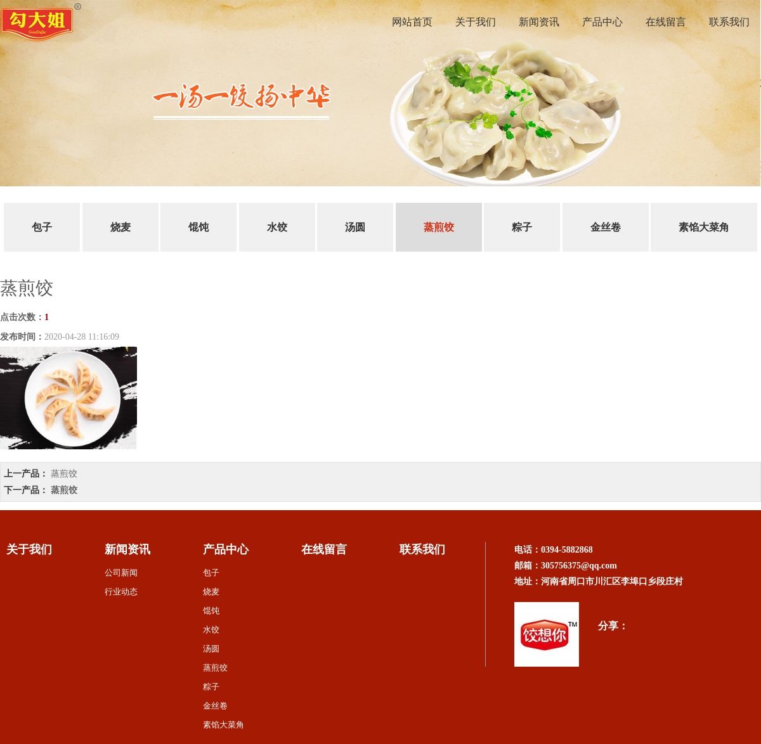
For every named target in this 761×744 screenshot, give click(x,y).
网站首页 (412, 21)
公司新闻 (121, 572)
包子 (42, 227)
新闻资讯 (539, 21)
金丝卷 (605, 227)
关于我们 (475, 21)
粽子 (522, 227)
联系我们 (729, 21)
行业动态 (121, 591)
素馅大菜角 (704, 227)
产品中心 (602, 21)
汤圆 (355, 227)
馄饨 (198, 227)
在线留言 (666, 21)
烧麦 (120, 227)
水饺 (277, 227)
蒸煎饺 (439, 227)
